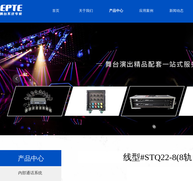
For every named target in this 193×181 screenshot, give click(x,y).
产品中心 (116, 11)
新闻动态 (176, 11)
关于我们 (86, 11)
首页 (55, 11)
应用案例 (146, 11)
